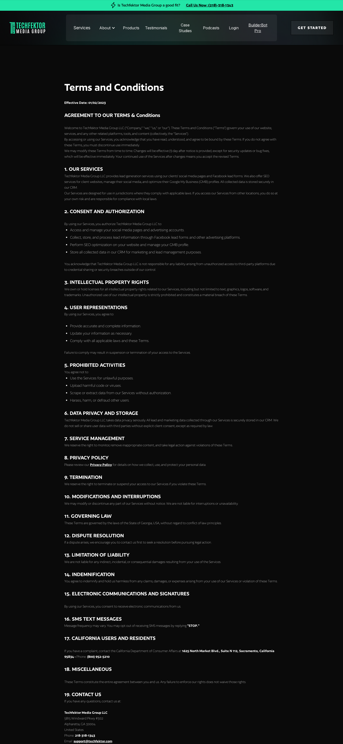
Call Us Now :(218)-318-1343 (209, 5)
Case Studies (185, 28)
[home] (21, 28)
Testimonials (156, 27)
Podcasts (211, 27)
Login (234, 27)
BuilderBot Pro (257, 28)
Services (82, 27)
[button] (108, 27)
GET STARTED (312, 27)
